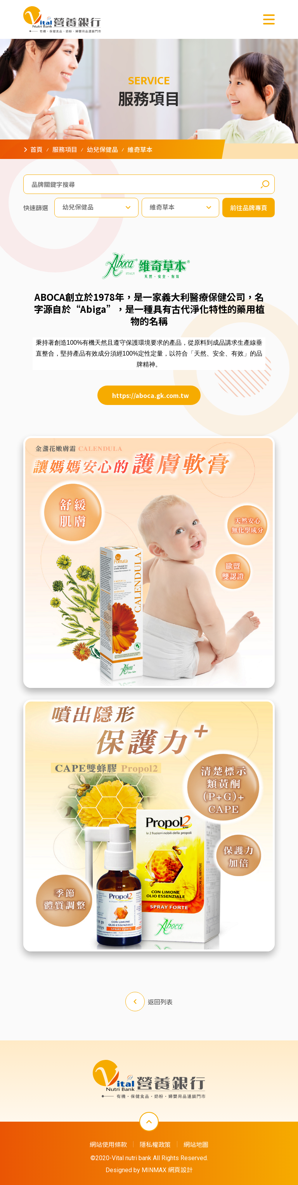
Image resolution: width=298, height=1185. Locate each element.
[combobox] (96, 208)
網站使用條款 (108, 1144)
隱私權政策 (155, 1144)
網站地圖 (196, 1144)
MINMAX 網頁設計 (167, 1170)
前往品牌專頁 (248, 208)
